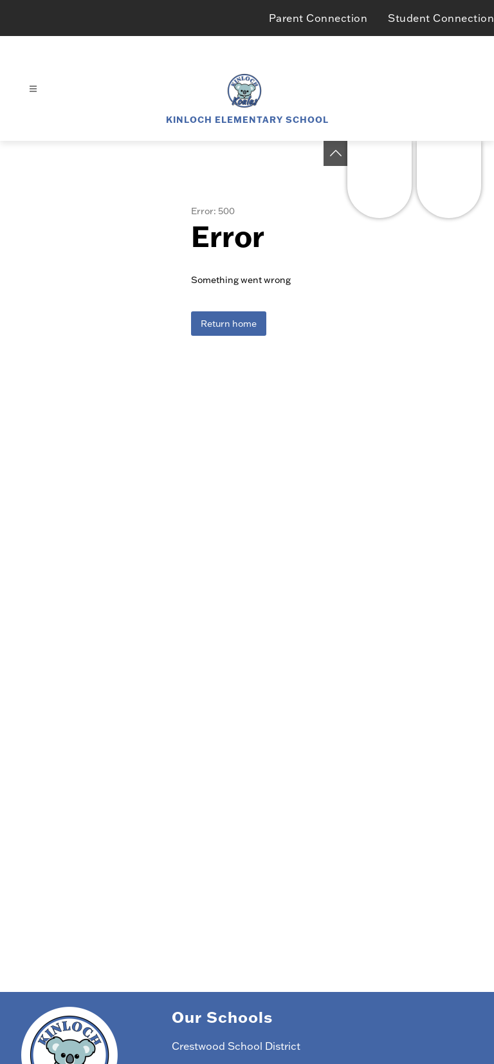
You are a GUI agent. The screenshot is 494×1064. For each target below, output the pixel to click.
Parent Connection (318, 18)
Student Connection (441, 18)
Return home (229, 323)
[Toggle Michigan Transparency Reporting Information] (336, 153)
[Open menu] (33, 89)
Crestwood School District (236, 1046)
